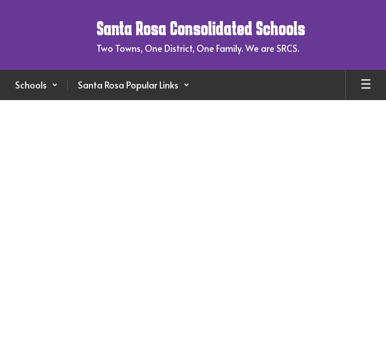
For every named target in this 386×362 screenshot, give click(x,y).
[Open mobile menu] (366, 85)
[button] (36, 85)
